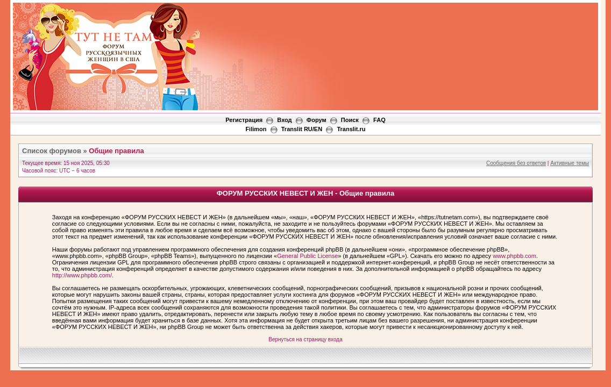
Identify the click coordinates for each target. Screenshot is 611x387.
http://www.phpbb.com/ (82, 275)
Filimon (255, 129)
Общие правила (116, 151)
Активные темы (569, 163)
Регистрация (243, 120)
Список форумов (51, 151)
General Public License (307, 256)
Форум (316, 120)
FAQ (379, 120)
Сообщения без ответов (516, 163)
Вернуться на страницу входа (305, 339)
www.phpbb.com (514, 256)
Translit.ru (351, 129)
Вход (284, 120)
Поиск (350, 120)
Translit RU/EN (301, 129)
